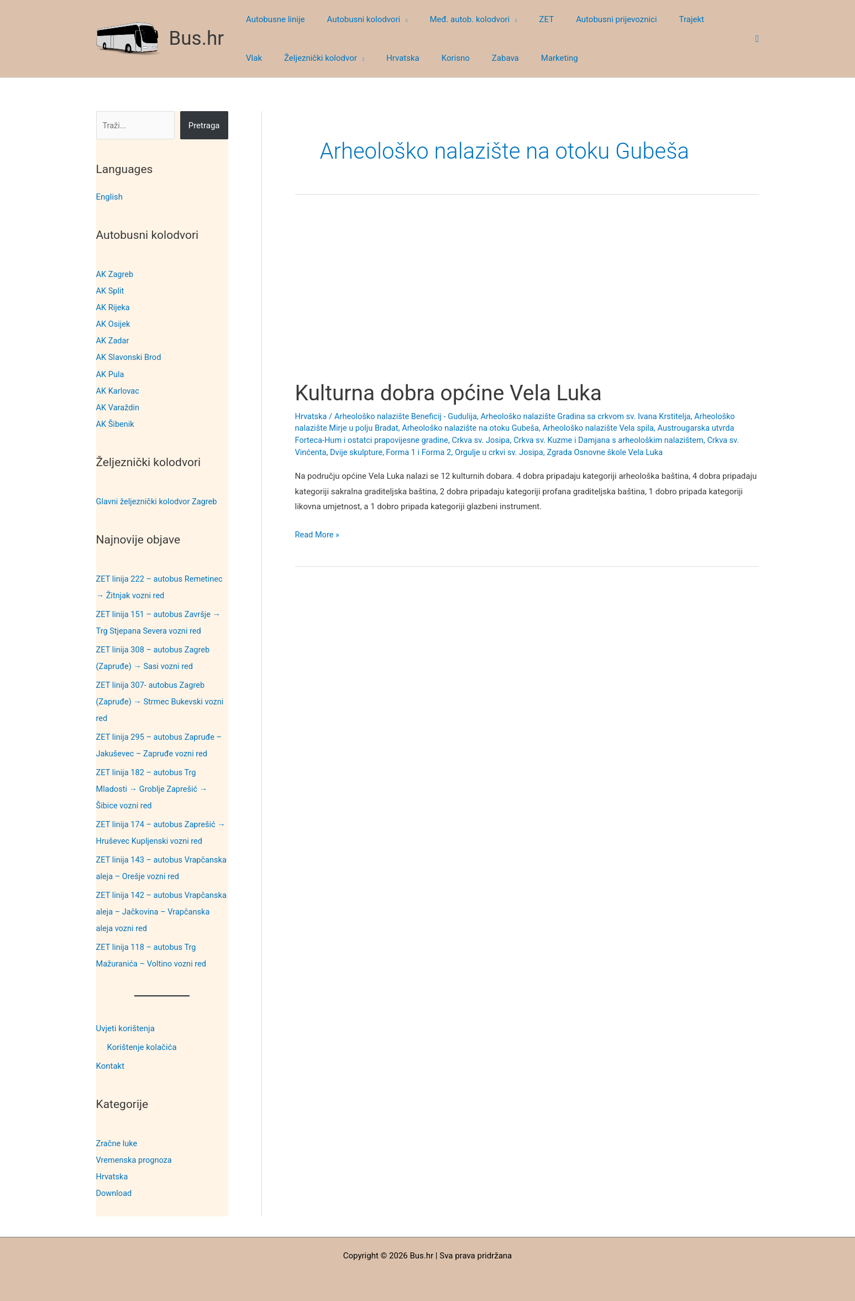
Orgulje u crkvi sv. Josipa (505, 452)
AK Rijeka (113, 307)
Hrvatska (112, 1174)
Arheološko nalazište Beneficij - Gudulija (408, 416)
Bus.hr (196, 38)
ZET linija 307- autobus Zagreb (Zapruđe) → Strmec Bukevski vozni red (162, 700)
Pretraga (204, 125)
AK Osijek (114, 324)
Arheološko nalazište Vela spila (607, 428)
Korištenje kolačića (142, 1045)
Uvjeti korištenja (125, 1026)
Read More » (318, 535)
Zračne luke (117, 1141)
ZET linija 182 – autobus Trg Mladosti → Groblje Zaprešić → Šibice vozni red (153, 787)
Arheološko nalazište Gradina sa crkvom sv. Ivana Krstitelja (594, 416)
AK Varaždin (118, 407)
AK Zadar (113, 341)
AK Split (110, 291)
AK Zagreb (115, 274)
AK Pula (110, 374)
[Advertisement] (527, 297)
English (109, 197)
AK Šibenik (115, 424)
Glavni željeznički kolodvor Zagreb (158, 500)
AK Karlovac (118, 390)
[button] (395, 19)
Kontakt (110, 1064)
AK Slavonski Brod (130, 357)
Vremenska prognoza (135, 1157)
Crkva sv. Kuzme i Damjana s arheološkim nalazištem (618, 440)
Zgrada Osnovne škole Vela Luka (614, 452)
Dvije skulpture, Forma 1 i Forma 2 (393, 452)
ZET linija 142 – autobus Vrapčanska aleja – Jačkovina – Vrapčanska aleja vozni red (154, 909)
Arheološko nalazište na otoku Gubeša (476, 428)
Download (114, 1190)
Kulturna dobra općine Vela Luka (453, 393)
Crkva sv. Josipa (486, 440)
